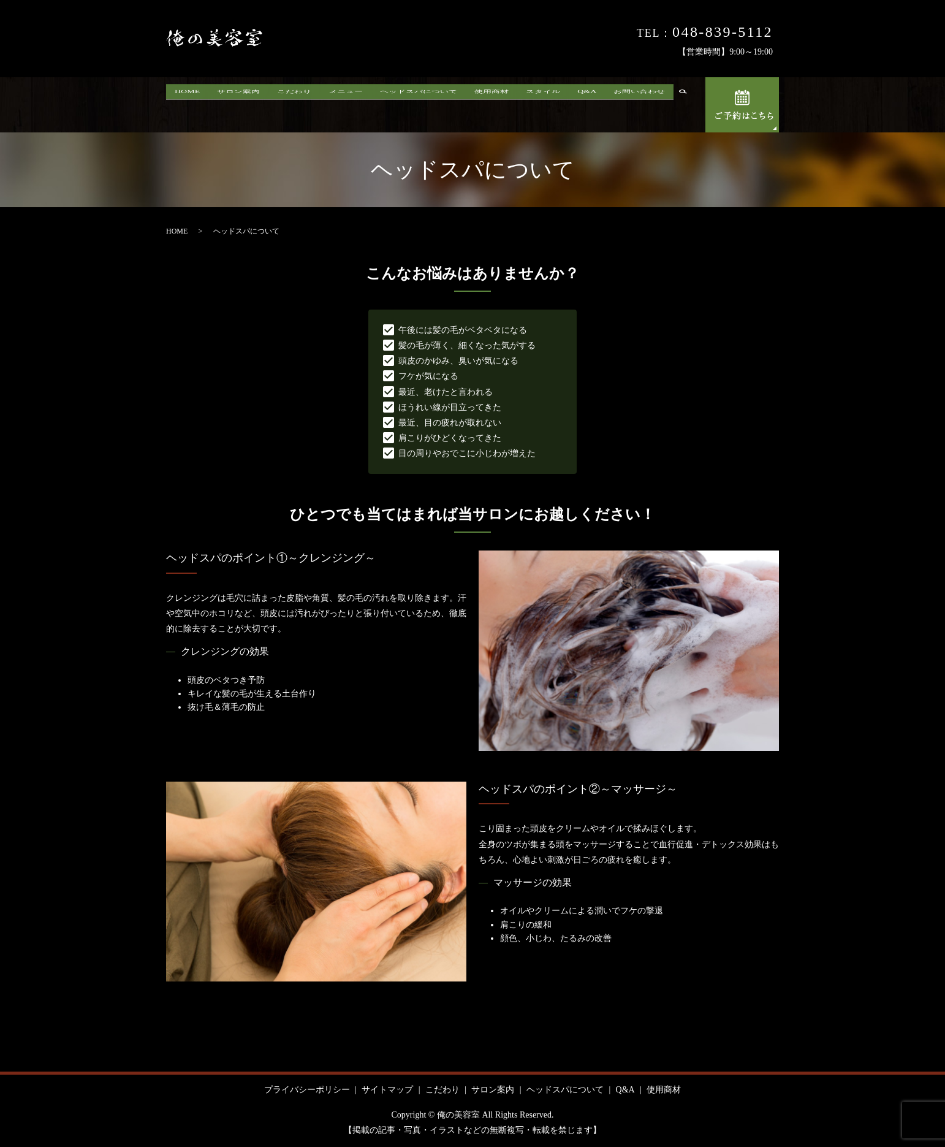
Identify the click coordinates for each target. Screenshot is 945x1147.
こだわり (294, 106)
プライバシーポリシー (307, 1089)
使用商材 (491, 106)
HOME (187, 106)
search (687, 106)
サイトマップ (387, 1089)
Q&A (586, 106)
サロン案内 (238, 106)
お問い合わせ (639, 106)
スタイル (543, 106)
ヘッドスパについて (418, 106)
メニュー (345, 106)
